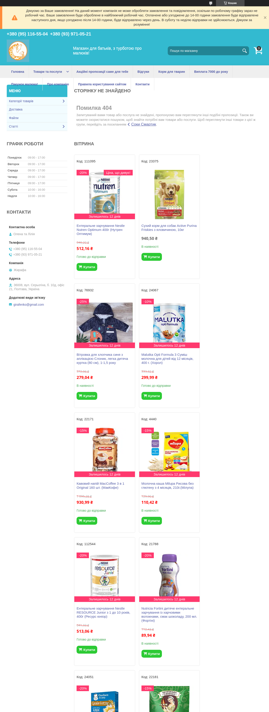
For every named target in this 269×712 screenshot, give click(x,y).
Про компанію (58, 84)
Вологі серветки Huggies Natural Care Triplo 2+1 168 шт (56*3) (229, 618)
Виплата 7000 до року (211, 71)
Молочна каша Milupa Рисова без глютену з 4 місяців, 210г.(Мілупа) (231, 356)
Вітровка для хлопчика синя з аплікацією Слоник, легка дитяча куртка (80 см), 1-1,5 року (230, 230)
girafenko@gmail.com (28, 304)
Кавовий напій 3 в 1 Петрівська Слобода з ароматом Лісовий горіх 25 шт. (104, 620)
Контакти (142, 84)
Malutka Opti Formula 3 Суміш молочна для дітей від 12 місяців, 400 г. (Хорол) (103, 359)
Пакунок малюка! (24, 84)
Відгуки (143, 71)
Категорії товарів (21, 101)
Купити (89, 267)
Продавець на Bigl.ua (134, 703)
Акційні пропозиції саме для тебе (102, 71)
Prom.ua (155, 699)
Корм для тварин (171, 71)
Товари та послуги (47, 71)
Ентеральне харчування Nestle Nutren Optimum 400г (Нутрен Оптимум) (101, 230)
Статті (13, 126)
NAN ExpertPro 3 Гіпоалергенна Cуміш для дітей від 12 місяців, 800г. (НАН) (165, 620)
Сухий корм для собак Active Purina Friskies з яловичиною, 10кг (167, 228)
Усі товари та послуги (166, 678)
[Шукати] (244, 50)
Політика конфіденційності (158, 707)
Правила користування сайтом (102, 84)
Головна (17, 71)
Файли (13, 118)
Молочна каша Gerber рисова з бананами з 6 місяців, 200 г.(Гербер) (229, 487)
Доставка (15, 109)
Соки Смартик (143, 124)
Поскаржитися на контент (123, 707)
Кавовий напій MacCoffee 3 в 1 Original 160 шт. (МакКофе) (164, 356)
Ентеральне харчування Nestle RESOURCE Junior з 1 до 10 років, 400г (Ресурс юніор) (103, 487)
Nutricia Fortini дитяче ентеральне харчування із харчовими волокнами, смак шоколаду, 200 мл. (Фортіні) (167, 490)
